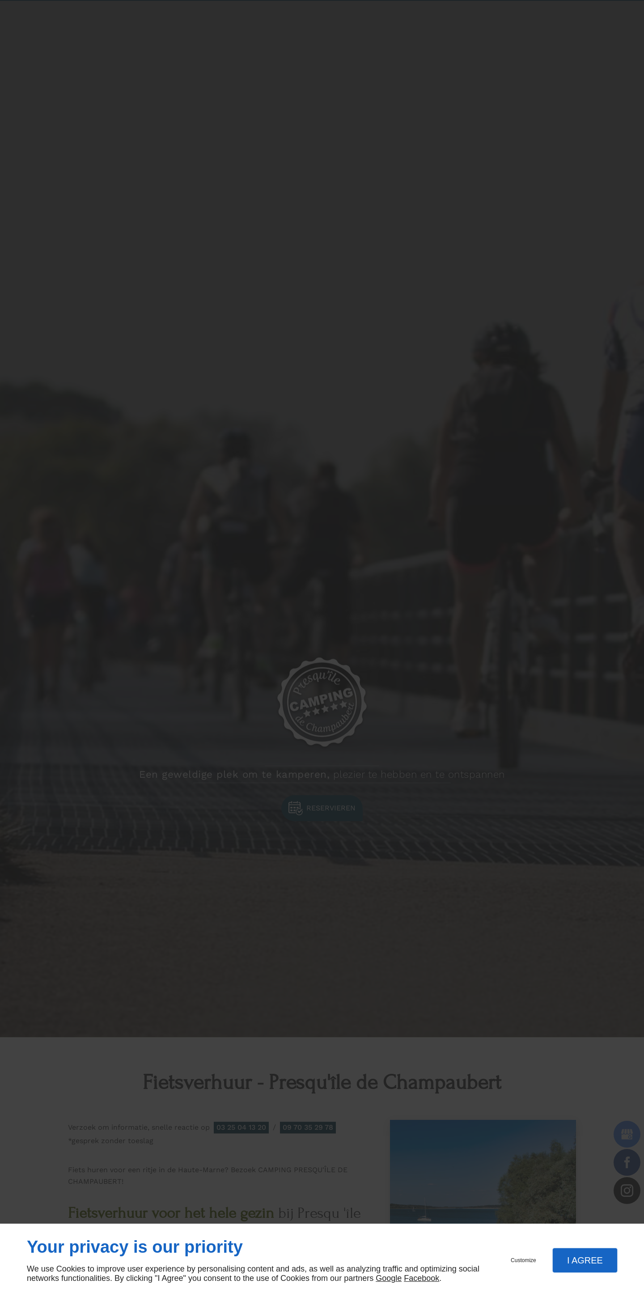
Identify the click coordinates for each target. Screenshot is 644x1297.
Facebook (421, 1278)
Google (389, 1278)
